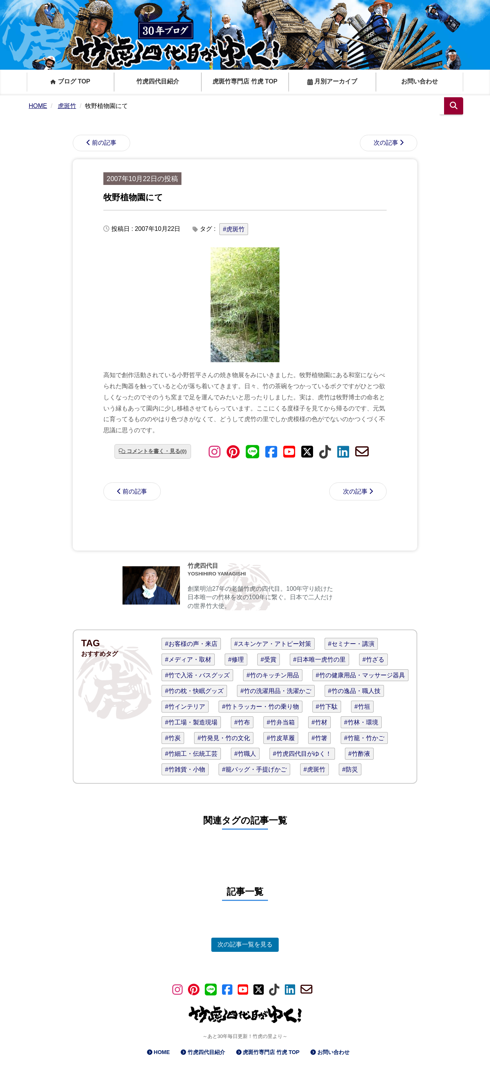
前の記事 (104, 142)
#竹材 (319, 722)
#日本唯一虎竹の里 (319, 659)
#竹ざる (373, 659)
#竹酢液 (359, 753)
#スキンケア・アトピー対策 (272, 644)
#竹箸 (319, 738)
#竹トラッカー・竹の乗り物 (260, 706)
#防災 (350, 769)
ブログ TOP (70, 81)
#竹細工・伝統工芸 (191, 753)
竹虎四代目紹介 (157, 81)
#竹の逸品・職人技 (354, 691)
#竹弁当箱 (281, 722)
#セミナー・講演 (351, 644)
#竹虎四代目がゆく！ (302, 753)
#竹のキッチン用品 (273, 675)
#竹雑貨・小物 (185, 769)
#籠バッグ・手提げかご (254, 769)
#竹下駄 (327, 706)
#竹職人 (245, 753)
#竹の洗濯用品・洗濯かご (275, 691)
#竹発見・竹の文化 (224, 738)
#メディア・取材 (188, 659)
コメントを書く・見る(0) (157, 451)
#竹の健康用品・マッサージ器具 (360, 675)
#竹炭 (173, 738)
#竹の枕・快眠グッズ (194, 691)
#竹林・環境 (361, 722)
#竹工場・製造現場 (191, 722)
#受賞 (268, 659)
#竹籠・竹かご (364, 738)
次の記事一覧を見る (245, 944)
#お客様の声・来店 (191, 644)
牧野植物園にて (133, 197)
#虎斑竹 (234, 229)
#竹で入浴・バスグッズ (197, 675)
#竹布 (242, 722)
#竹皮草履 (281, 738)
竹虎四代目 (203, 565)
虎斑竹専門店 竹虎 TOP (245, 81)
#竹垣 (362, 706)
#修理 (236, 659)
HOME (162, 1052)
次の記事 (386, 142)
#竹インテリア (185, 706)
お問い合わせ (419, 81)
